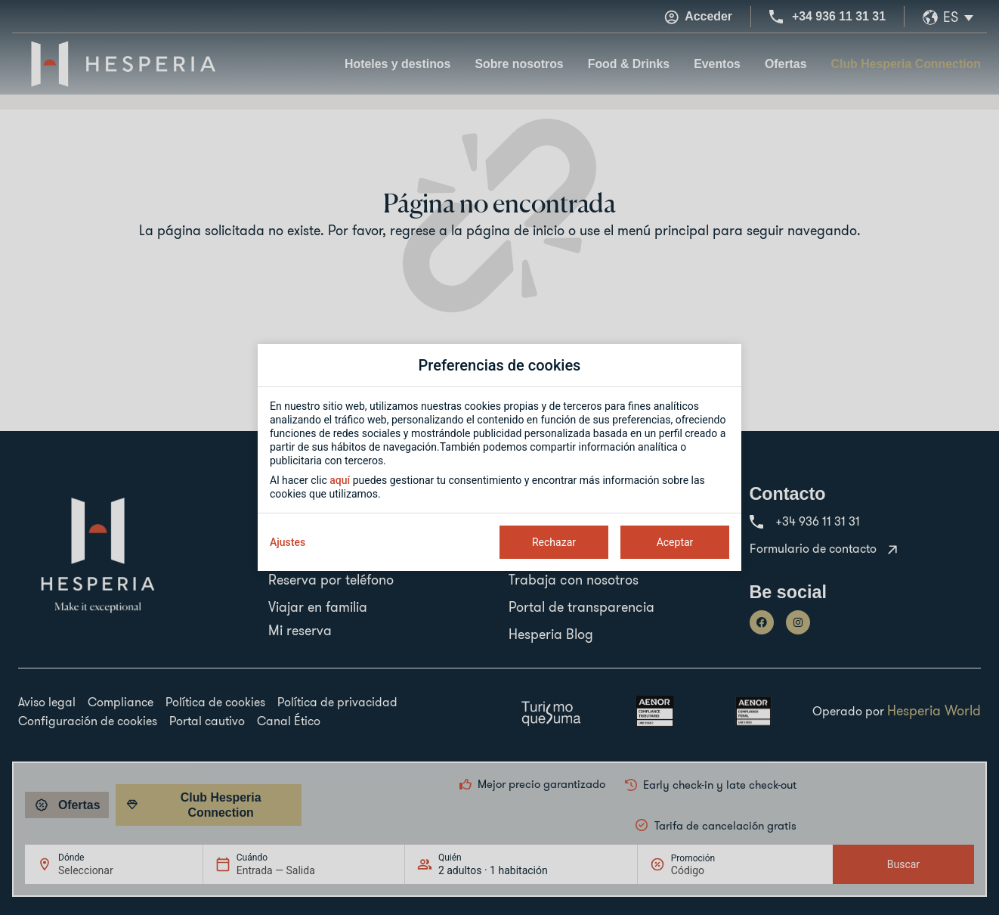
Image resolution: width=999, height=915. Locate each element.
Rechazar (554, 542)
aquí (339, 480)
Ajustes (287, 542)
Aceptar (675, 542)
